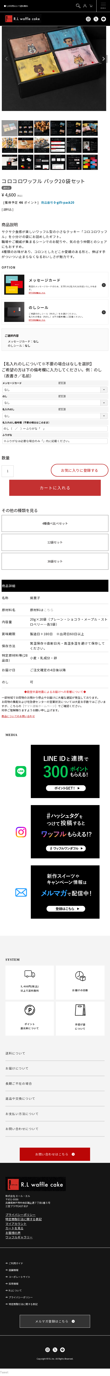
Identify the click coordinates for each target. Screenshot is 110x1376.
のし (4, 396)
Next (104, 59)
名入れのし (8, 409)
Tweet (4, 1372)
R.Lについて (15, 1290)
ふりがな (7, 434)
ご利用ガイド (16, 1263)
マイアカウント (16, 1224)
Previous (6, 59)
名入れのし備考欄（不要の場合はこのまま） (26, 422)
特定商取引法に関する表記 (23, 1219)
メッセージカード (12, 383)
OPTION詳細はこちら (37, 293)
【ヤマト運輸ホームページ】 (39, 706)
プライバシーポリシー (20, 1215)
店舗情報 (13, 1270)
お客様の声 (13, 1233)
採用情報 (13, 1283)
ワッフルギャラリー (19, 1237)
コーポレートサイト (19, 1276)
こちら (49, 609)
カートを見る (14, 1228)
